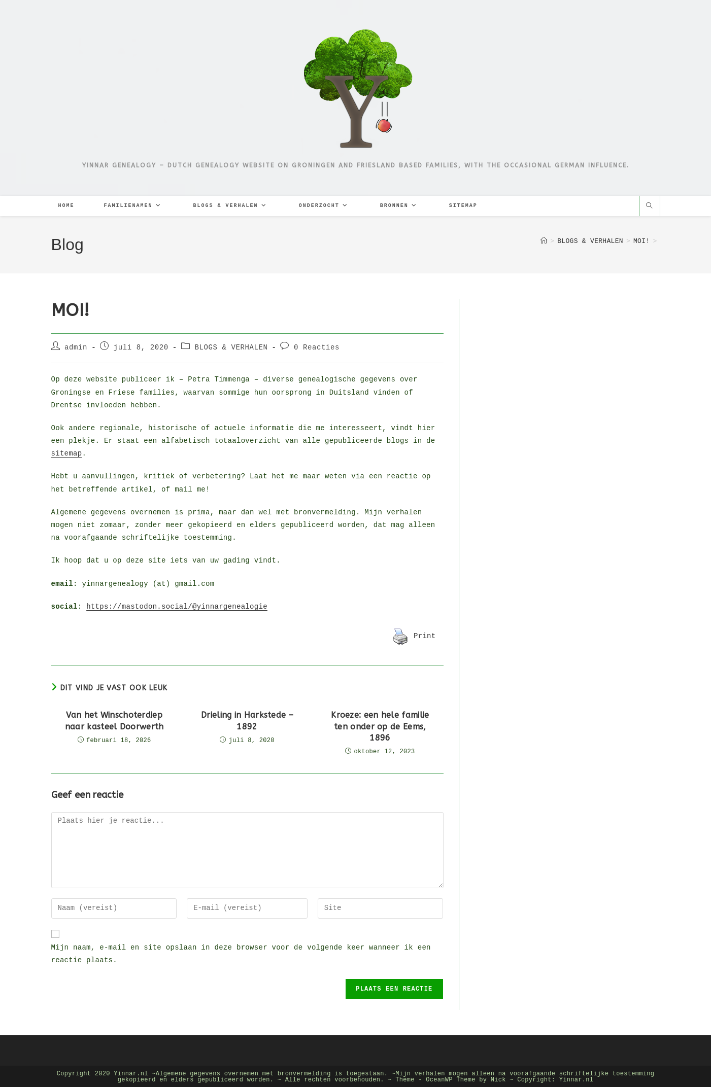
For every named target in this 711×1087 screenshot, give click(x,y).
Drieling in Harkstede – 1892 (247, 719)
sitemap (66, 453)
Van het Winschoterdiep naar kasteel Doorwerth (114, 719)
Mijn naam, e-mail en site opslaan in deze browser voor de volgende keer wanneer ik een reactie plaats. (241, 953)
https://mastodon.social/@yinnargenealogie (176, 606)
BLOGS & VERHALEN (230, 347)
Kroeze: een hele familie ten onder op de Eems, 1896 (380, 725)
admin (75, 347)
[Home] (543, 241)
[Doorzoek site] (649, 207)
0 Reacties (317, 347)
